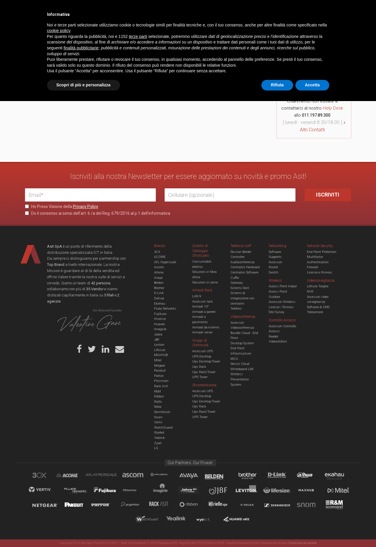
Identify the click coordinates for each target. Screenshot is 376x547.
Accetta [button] (312, 530)
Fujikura (160, 314)
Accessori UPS (202, 351)
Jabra (158, 334)
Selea (157, 407)
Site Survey (276, 312)
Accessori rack (202, 301)
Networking (159, 28)
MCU (234, 359)
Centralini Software (244, 272)
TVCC (188, 28)
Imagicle (160, 329)
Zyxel (157, 443)
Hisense (160, 319)
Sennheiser (162, 412)
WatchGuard (163, 427)
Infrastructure (240, 353)
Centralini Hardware (245, 267)
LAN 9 (196, 296)
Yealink (159, 438)
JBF (156, 340)
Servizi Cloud (239, 364)
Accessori (275, 262)
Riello (158, 402)
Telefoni (236, 309)
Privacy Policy (85, 206)
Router (273, 267)
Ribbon (159, 396)
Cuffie (234, 278)
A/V (208, 28)
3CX (157, 252)
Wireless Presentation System (239, 379)
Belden (158, 283)
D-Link (159, 293)
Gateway (236, 283)
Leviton (159, 345)
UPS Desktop (201, 356)
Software (275, 252)
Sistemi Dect (239, 288)
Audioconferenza (242, 262)
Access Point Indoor (283, 286)
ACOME (160, 257)
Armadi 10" (200, 306)
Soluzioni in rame (205, 282)
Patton (159, 376)
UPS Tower (200, 377)
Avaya (158, 278)
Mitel (157, 360)
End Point (237, 348)
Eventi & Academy (129, 9)
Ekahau (159, 304)
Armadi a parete (203, 312)
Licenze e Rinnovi (319, 272)
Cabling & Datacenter (94, 28)
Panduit (160, 371)
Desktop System (242, 343)
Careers (159, 9)
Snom (158, 417)
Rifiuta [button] (277, 530)
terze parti (138, 482)
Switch (273, 272)
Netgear (159, 366)
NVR (310, 291)
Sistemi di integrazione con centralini (242, 298)
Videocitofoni (278, 341)
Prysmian (161, 381)
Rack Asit (161, 386)
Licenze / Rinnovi (281, 307)
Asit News (183, 9)
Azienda (77, 9)
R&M (157, 391)
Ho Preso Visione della (61, 206)
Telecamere (315, 312)
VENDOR (327, 28)
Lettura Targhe (317, 286)
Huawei (159, 324)
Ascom (159, 267)
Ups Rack (199, 367)
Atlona (158, 272)
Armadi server (202, 332)
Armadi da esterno (205, 327)
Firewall (312, 267)
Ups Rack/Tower (203, 372)
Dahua (159, 298)
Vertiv (158, 422)
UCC (132, 28)
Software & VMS (318, 307)
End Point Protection (321, 252)
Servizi (99, 9)
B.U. (205, 9)
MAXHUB (161, 355)
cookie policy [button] (58, 476)
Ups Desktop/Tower (206, 361)
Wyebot (159, 432)
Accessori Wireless (282, 302)
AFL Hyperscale (165, 262)
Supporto (275, 257)
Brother (159, 288)
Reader (273, 336)
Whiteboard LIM (241, 369)
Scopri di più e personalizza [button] (83, 530)
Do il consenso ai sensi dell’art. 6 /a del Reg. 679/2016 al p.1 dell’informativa (97, 213)
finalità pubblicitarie (80, 493)
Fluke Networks (165, 309)
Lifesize (159, 350)
